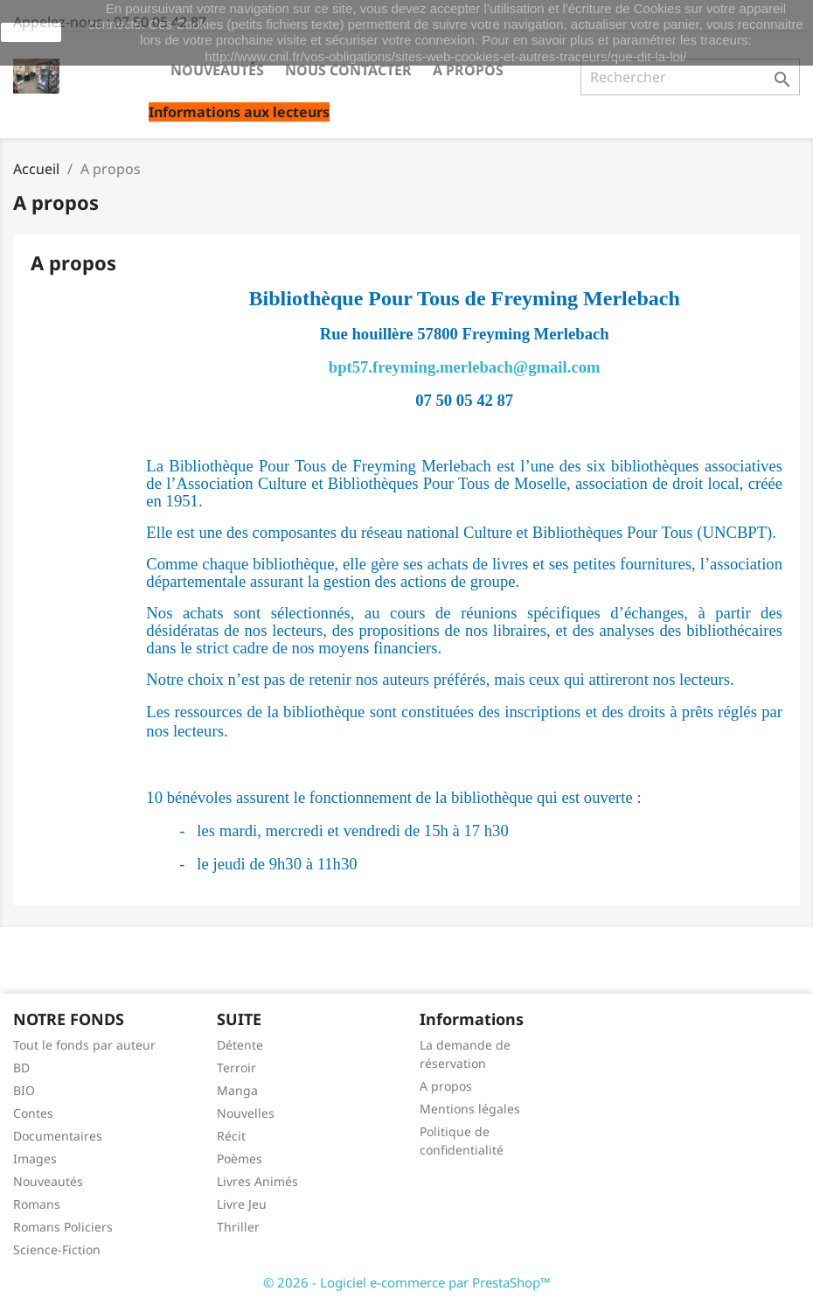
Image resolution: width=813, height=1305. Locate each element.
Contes (33, 1113)
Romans (36, 1204)
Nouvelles (245, 1113)
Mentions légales (470, 1108)
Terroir (236, 1067)
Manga (237, 1090)
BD (21, 1067)
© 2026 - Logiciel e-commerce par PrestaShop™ (407, 1282)
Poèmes (239, 1158)
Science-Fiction (57, 1249)
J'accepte (31, 32)
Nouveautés (217, 70)
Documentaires (57, 1135)
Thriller (238, 1226)
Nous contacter (348, 70)
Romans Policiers (63, 1226)
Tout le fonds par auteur (84, 1044)
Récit (231, 1135)
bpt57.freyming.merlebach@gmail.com (465, 367)
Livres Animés (257, 1181)
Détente (240, 1044)
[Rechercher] (690, 77)
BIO (24, 1090)
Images (35, 1158)
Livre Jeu (242, 1204)
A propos (468, 70)
